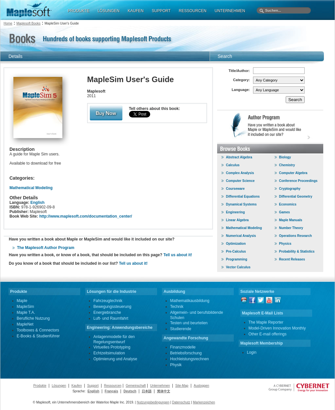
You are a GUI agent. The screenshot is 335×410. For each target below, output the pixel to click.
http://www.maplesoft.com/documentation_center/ (85, 216)
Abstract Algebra (239, 157)
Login (251, 352)
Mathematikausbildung (189, 300)
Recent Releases (292, 259)
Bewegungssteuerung (112, 306)
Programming (236, 259)
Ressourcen (112, 385)
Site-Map (181, 385)
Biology (285, 157)
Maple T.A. (26, 312)
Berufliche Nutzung (33, 318)
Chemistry (287, 165)
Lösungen (59, 385)
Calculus (233, 165)
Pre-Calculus (236, 251)
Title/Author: (239, 71)
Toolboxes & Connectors (38, 330)
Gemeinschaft (136, 385)
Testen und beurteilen (189, 323)
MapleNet (25, 324)
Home (8, 23)
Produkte (39, 385)
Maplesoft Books (28, 23)
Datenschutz (181, 402)
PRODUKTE (78, 11)
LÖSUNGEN (109, 11)
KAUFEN (136, 11)
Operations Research (295, 236)
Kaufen (77, 385)
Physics (285, 243)
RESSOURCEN (193, 11)
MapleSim (25, 306)
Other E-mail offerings (267, 334)
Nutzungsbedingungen (153, 402)
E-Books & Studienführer (38, 336)
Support (93, 385)
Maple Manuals (290, 220)
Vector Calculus (238, 267)
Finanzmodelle (183, 347)
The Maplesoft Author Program (45, 247)
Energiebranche (107, 312)
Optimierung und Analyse (115, 359)
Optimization (236, 243)
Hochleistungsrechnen (189, 359)
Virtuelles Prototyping (111, 347)
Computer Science (240, 181)
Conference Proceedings (298, 181)
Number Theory (291, 228)
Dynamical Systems (241, 204)
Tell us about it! (177, 255)
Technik (176, 306)
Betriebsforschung (186, 353)
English (37, 202)
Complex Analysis (240, 173)
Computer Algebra (293, 173)
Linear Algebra (237, 220)
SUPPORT (161, 11)
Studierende (180, 329)
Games (284, 212)
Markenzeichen (204, 402)
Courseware (235, 188)
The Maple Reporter (265, 322)
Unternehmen (160, 385)
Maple (22, 300)
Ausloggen (201, 385)
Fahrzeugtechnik (107, 300)
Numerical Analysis (241, 236)
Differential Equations (243, 196)
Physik (176, 365)
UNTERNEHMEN (230, 11)
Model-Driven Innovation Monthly (277, 328)
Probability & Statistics (297, 251)
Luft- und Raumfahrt (110, 318)
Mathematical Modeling (31, 188)
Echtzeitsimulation (109, 353)
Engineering (235, 212)
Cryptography (290, 188)
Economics (287, 204)
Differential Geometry (295, 196)
